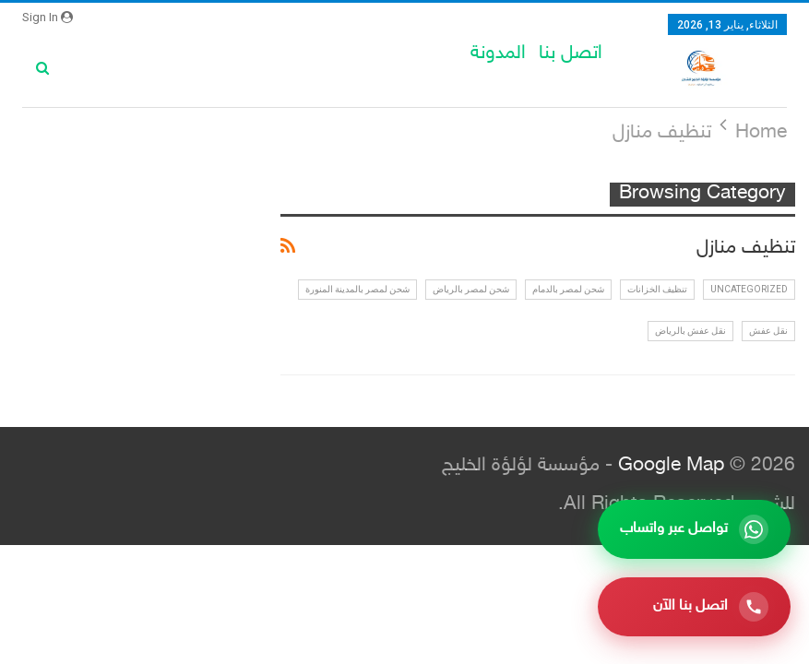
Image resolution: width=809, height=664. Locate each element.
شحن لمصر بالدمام (568, 289)
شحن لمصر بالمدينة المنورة (357, 289)
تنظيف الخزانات (657, 289)
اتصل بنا (570, 53)
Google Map (671, 466)
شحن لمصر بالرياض (471, 289)
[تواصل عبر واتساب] (694, 529)
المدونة (498, 53)
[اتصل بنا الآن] (694, 606)
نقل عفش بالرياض (690, 331)
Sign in (47, 17)
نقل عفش (768, 331)
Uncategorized (749, 289)
